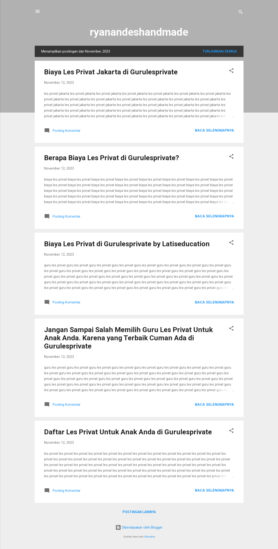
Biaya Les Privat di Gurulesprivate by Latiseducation (127, 244)
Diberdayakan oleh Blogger (139, 527)
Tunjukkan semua (219, 51)
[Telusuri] (241, 13)
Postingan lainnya (139, 512)
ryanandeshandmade (139, 32)
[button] (231, 71)
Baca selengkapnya (214, 130)
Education (149, 536)
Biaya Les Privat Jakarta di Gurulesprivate (111, 72)
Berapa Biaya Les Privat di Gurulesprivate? (111, 158)
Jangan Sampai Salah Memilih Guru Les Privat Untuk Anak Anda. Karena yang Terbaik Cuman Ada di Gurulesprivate (128, 338)
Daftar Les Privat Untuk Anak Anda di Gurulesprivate (128, 432)
